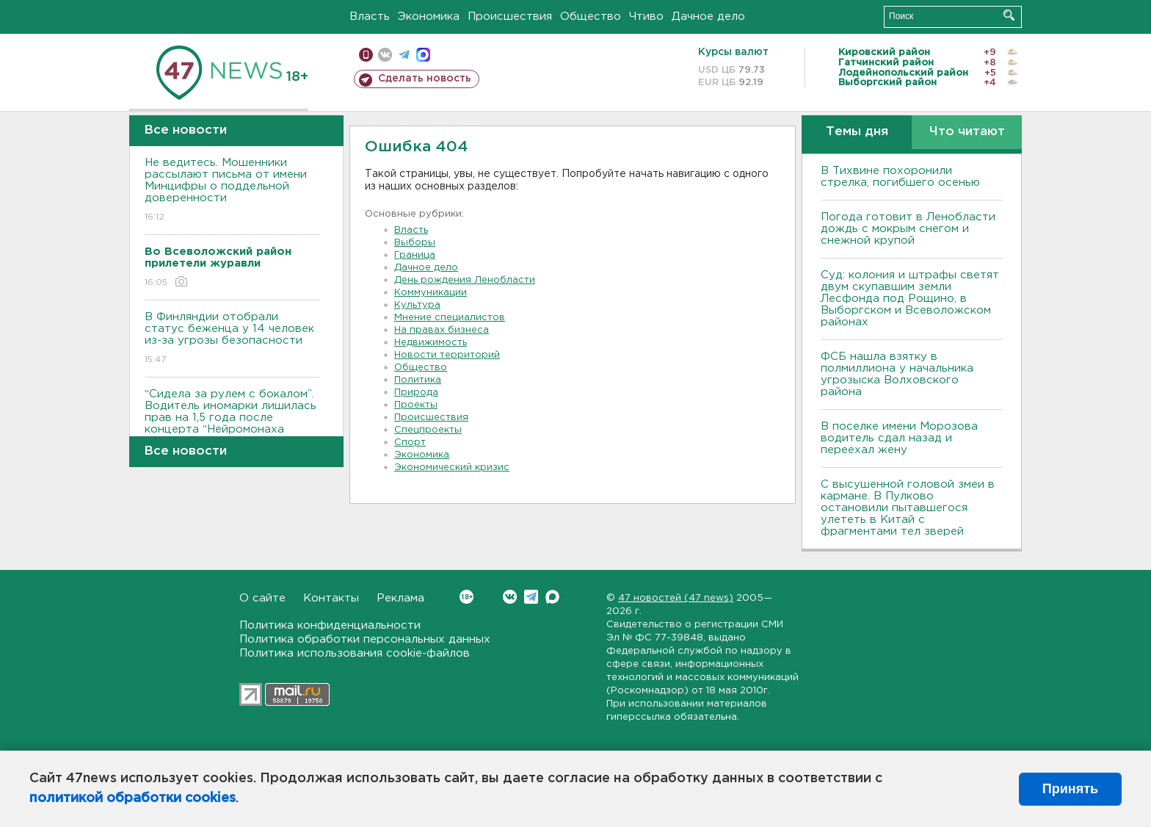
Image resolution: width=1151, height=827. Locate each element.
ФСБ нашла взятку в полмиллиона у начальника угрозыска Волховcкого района (897, 374)
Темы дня (857, 131)
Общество (590, 16)
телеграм (404, 55)
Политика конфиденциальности (330, 625)
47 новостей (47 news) (675, 598)
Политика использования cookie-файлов (354, 653)
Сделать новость (424, 78)
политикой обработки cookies (132, 798)
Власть (369, 16)
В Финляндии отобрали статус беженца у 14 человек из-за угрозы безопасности (232, 339)
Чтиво (646, 16)
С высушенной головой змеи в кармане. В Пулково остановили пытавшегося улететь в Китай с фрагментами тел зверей (908, 508)
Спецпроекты (428, 430)
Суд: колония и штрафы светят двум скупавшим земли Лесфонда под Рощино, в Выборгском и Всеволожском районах (910, 298)
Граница (414, 255)
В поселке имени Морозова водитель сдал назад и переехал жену (899, 438)
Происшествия (510, 16)
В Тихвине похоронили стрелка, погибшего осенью (900, 176)
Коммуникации (430, 293)
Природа (416, 393)
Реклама (400, 598)
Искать (1008, 15)
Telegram (531, 597)
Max (552, 597)
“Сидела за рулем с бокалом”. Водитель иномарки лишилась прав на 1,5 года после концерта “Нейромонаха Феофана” (232, 427)
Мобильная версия (366, 55)
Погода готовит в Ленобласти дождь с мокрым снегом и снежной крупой (908, 228)
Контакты (331, 598)
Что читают (967, 131)
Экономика (429, 16)
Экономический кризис (451, 467)
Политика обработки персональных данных (364, 639)
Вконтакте (466, 597)
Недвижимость (430, 343)
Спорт (410, 442)
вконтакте (385, 55)
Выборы (414, 243)
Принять (1070, 788)
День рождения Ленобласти (464, 280)
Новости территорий (447, 355)
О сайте (262, 598)
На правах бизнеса (441, 330)
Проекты (415, 405)
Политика (417, 380)
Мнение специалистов (449, 318)
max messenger (423, 55)
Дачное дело (708, 16)
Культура (417, 305)
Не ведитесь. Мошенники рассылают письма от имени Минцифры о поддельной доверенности (232, 190)
